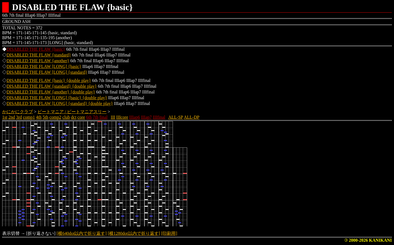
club (66, 117)
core (81, 117)
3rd (19, 117)
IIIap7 (146, 117)
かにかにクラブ (17, 111)
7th (95, 117)
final (104, 117)
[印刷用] (169, 233)
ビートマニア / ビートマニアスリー (71, 111)
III (113, 117)
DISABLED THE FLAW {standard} (39, 55)
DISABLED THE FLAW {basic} (36, 49)
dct (74, 117)
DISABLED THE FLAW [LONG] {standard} (47, 72)
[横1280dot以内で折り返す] (134, 233)
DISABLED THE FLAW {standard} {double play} (52, 86)
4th (39, 117)
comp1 (29, 117)
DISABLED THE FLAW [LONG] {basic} (44, 66)
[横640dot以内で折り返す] (82, 233)
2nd (11, 117)
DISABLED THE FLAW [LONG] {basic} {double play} (57, 97)
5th (45, 117)
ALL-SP (175, 117)
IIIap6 (134, 117)
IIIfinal (159, 117)
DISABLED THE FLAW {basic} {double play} (49, 80)
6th (89, 117)
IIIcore (122, 117)
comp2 (55, 117)
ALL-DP (191, 117)
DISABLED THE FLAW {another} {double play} (51, 92)
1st (4, 117)
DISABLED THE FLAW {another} (38, 60)
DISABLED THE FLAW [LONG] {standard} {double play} (60, 103)
